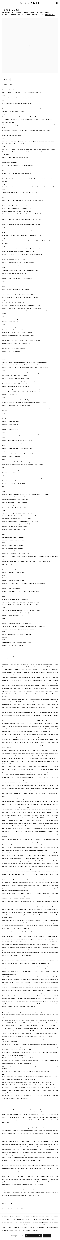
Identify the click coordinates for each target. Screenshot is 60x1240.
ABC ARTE (30, 3)
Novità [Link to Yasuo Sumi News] (20, 14)
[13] (48, 963)
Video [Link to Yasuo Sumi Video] (32, 12)
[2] (11, 696)
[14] (41, 993)
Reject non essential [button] (33, 1236)
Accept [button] (46, 1236)
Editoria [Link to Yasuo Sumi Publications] (13, 14)
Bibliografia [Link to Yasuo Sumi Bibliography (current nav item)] (50, 14)
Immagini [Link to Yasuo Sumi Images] (6, 12)
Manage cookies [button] (17, 1235)
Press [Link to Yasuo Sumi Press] (47, 12)
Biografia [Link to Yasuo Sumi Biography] (39, 12)
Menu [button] (56, 3)
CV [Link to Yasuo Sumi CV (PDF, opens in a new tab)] (42, 14)
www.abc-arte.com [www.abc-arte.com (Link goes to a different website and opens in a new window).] (53, 1216)
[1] (56, 683)
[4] (10, 763)
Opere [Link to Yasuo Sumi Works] (25, 12)
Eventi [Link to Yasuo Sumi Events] (27, 14)
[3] (43, 723)
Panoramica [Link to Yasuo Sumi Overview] (16, 12)
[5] (47, 774)
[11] (31, 947)
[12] (32, 955)
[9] (7, 836)
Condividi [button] (7, 79)
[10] (43, 885)
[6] (23, 780)
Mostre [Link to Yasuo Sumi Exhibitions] (5, 14)
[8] (9, 831)
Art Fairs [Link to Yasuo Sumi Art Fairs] (35, 14)
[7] (6, 796)
